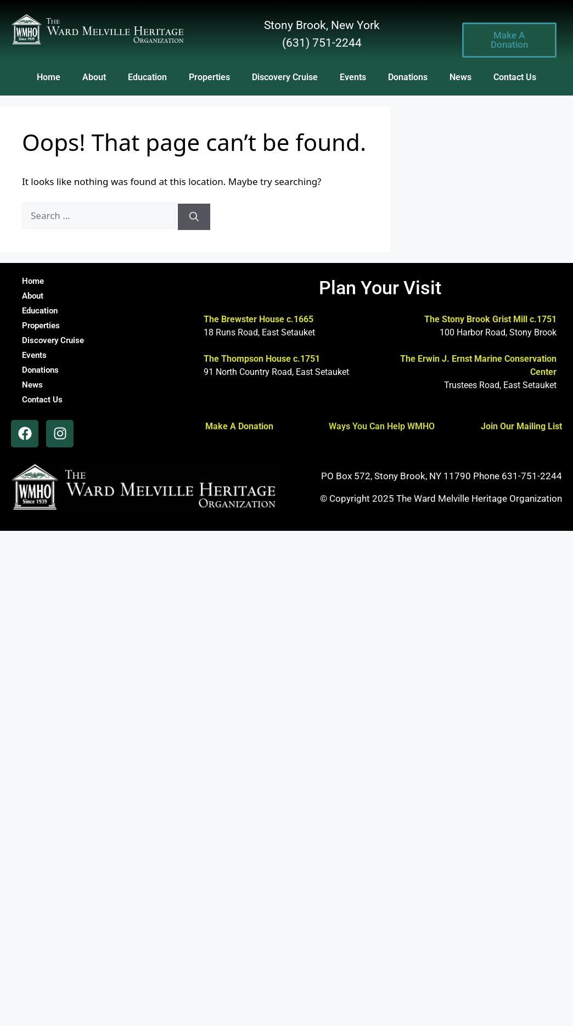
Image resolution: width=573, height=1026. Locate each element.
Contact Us (514, 77)
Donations (408, 77)
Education (147, 77)
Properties (209, 77)
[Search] (194, 217)
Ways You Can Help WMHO (382, 426)
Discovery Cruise (285, 77)
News (460, 77)
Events (353, 77)
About (94, 77)
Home (48, 77)
